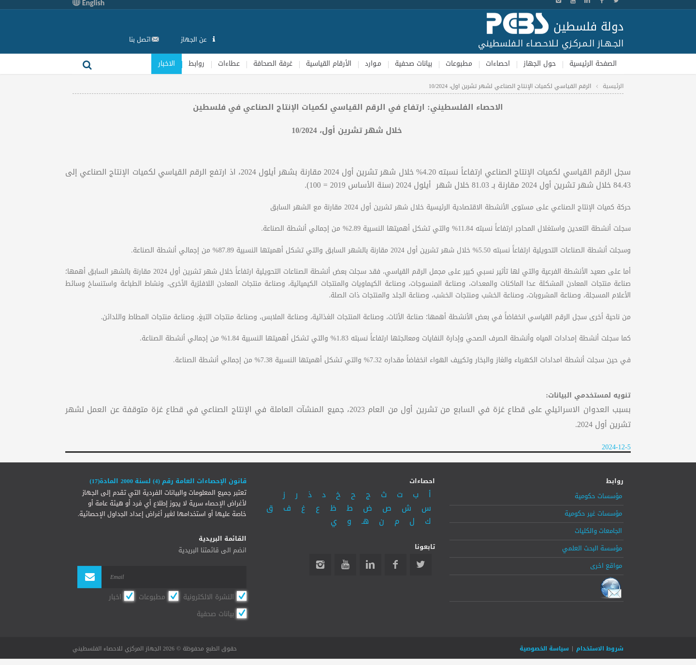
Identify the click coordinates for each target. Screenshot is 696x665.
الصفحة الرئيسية (593, 63)
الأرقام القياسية (328, 63)
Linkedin (370, 565)
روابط (196, 63)
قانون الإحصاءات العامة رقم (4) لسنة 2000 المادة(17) (167, 481)
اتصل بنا (140, 39)
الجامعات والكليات (598, 531)
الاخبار (166, 63)
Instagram (320, 565)
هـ (365, 521)
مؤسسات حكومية (598, 496)
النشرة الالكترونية (208, 597)
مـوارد (373, 63)
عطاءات (229, 63)
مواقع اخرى (606, 566)
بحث (87, 64)
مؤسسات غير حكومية (593, 513)
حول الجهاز (539, 63)
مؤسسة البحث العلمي (592, 548)
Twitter (421, 565)
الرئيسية (613, 86)
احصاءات (498, 63)
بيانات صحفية (413, 63)
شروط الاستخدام (600, 648)
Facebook (395, 565)
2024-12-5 (616, 447)
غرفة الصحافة (272, 63)
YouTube (345, 565)
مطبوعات (459, 63)
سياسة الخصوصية (544, 648)
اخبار (115, 597)
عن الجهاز (195, 39)
